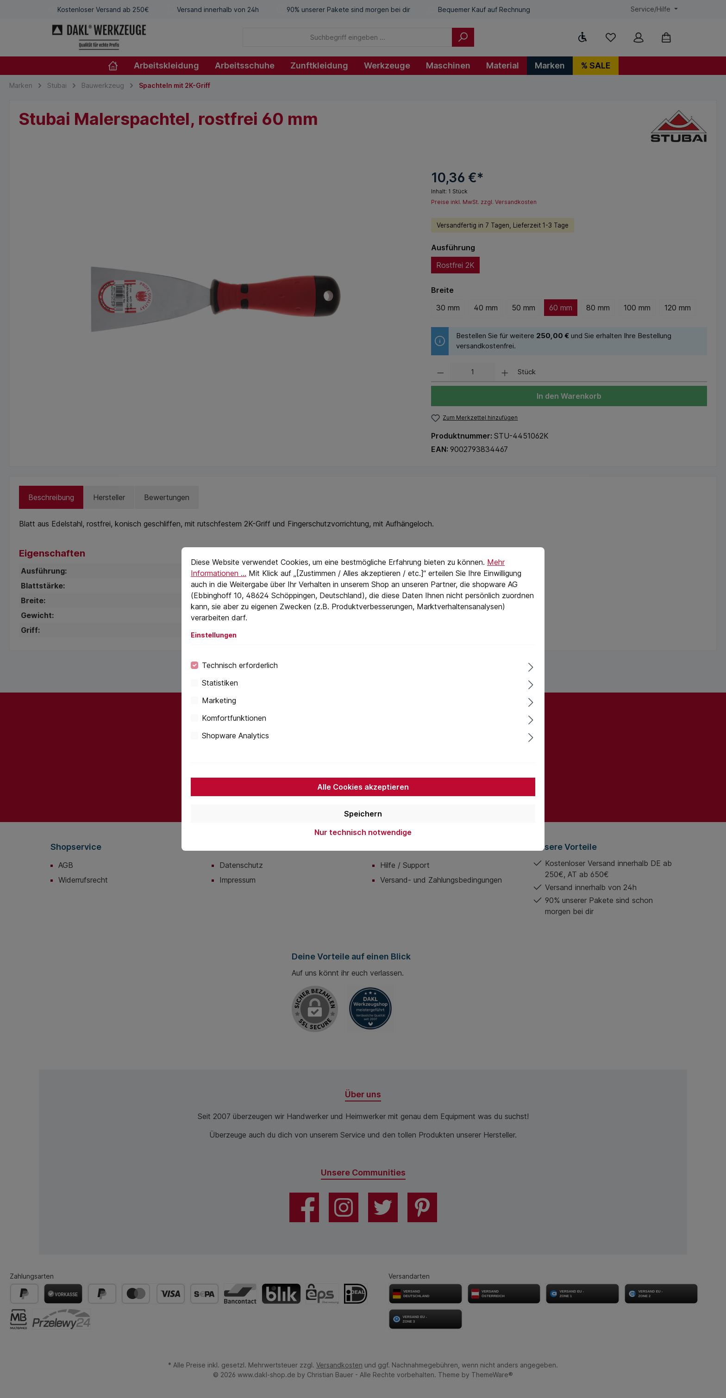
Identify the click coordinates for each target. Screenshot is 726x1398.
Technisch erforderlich (240, 665)
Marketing (219, 700)
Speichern (363, 813)
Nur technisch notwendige (363, 832)
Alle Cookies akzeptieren (363, 787)
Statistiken (220, 682)
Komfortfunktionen (234, 718)
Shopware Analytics (235, 735)
